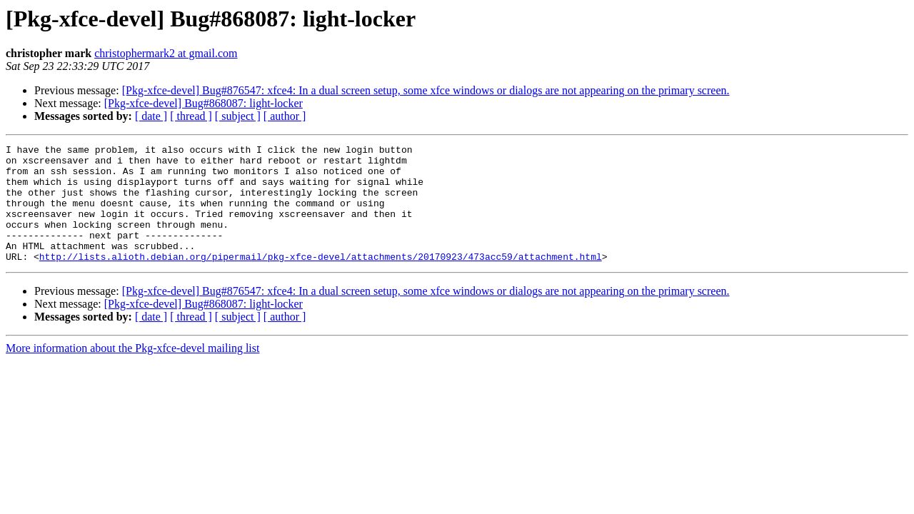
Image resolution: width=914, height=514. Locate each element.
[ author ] (284, 116)
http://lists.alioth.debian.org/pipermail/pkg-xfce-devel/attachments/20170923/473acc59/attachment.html (320, 279)
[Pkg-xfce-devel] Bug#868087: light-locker (203, 103)
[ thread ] (191, 116)
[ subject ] (238, 116)
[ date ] (151, 116)
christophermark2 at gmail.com (165, 53)
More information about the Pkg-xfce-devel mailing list (132, 372)
